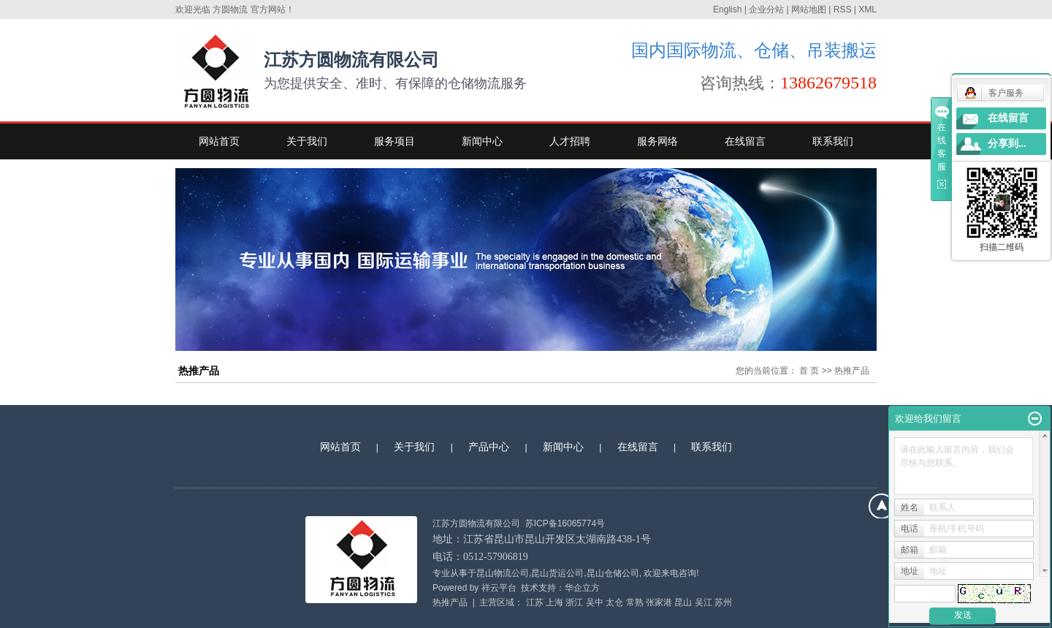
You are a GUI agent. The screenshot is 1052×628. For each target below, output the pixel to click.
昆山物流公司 (502, 573)
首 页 (809, 371)
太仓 (614, 602)
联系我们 (832, 141)
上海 (554, 602)
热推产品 (450, 602)
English (727, 9)
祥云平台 (499, 588)
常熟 (635, 602)
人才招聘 (569, 141)
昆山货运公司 (557, 573)
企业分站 (766, 9)
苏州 (723, 602)
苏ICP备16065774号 (565, 523)
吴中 (594, 602)
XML (867, 9)
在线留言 (745, 141)
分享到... (1007, 143)
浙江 (574, 602)
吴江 (703, 602)
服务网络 (657, 141)
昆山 (683, 602)
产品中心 (488, 447)
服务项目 (394, 141)
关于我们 (306, 141)
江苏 (535, 602)
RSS (843, 9)
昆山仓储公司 (613, 573)
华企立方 (582, 588)
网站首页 (219, 141)
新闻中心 (482, 141)
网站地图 (808, 9)
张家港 (659, 602)
